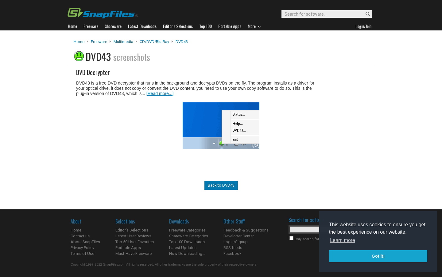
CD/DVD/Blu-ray (154, 41)
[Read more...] (160, 93)
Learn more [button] (342, 240)
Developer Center (238, 236)
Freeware (99, 41)
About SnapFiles (85, 241)
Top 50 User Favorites (134, 241)
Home (79, 41)
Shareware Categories (188, 236)
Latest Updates (182, 247)
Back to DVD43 (221, 185)
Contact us (80, 236)
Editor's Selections (131, 230)
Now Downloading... (187, 253)
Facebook (232, 253)
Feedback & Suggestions (246, 230)
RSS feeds (232, 247)
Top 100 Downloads (187, 241)
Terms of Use (82, 253)
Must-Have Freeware (133, 253)
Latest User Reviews (133, 236)
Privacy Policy (82, 247)
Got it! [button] (378, 256)
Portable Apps (128, 247)
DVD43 (182, 41)
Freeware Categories (187, 230)
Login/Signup (235, 241)
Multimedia (123, 41)
